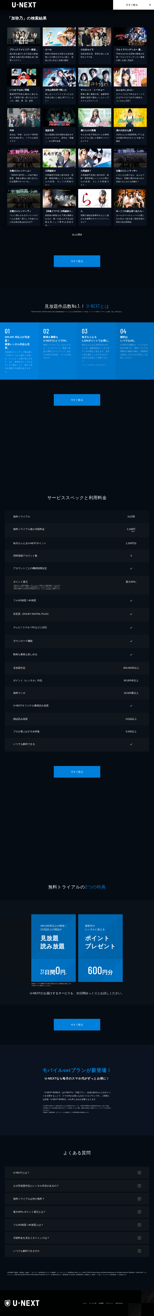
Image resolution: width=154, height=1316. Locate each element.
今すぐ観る (132, 5)
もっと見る (77, 234)
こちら (49, 588)
